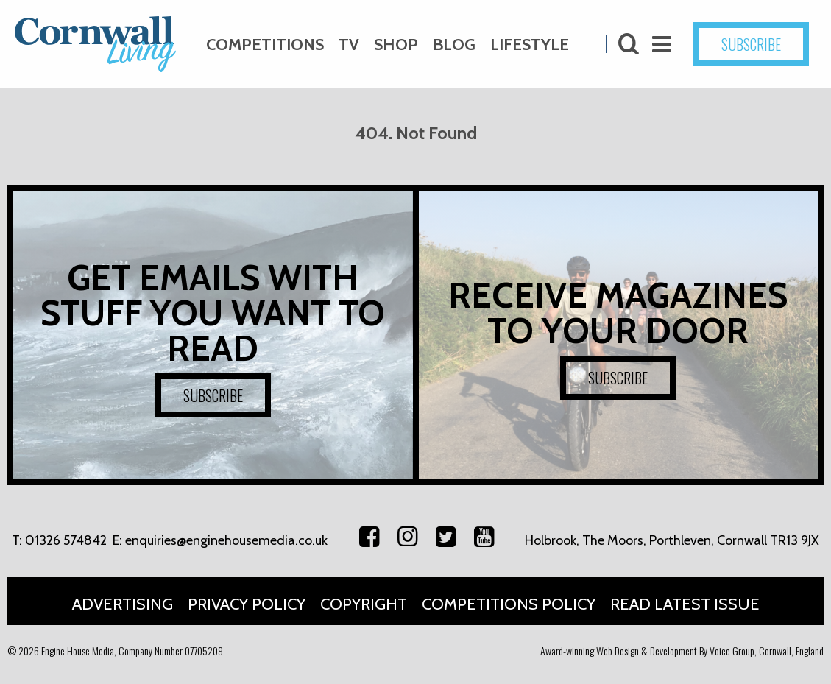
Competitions (265, 44)
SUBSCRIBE (751, 44)
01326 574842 (66, 540)
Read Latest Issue (685, 604)
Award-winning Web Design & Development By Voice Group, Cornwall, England (682, 650)
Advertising (122, 604)
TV (349, 44)
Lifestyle (529, 44)
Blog (454, 44)
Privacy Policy (246, 604)
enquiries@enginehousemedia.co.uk (226, 540)
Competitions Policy (508, 604)
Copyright (363, 604)
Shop (396, 44)
